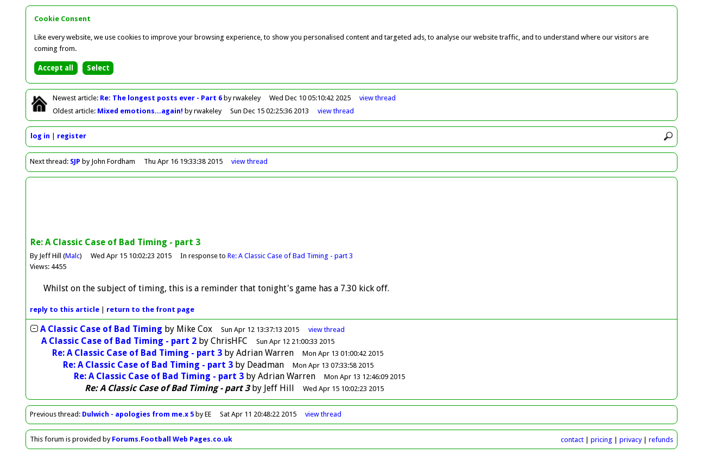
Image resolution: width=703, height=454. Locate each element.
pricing (601, 440)
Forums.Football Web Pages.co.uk (172, 439)
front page (150, 309)
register (71, 136)
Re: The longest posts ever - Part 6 (162, 98)
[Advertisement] (351, 208)
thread (326, 329)
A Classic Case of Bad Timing (101, 329)
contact (572, 440)
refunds (661, 440)
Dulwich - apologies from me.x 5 (138, 414)
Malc (72, 256)
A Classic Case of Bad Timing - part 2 (119, 341)
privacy (630, 440)
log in (40, 136)
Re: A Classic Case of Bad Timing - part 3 (290, 256)
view (377, 98)
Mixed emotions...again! (141, 111)
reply (64, 309)
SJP (75, 161)
